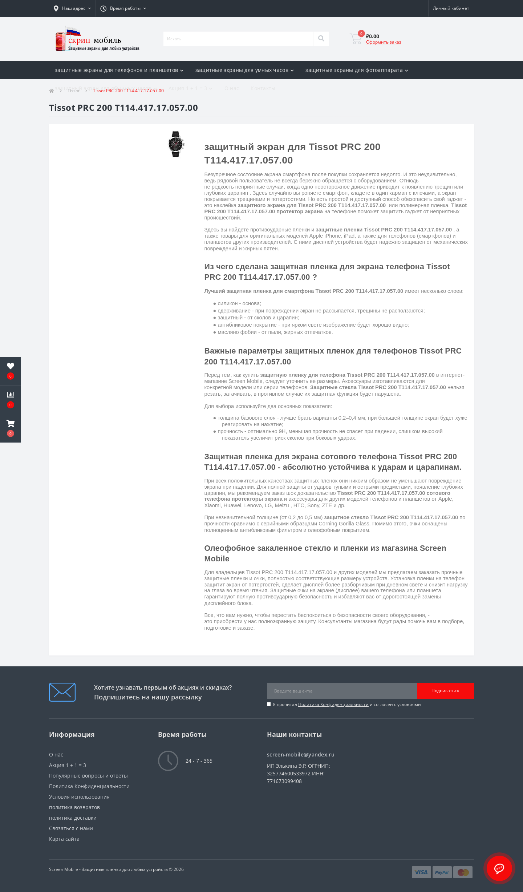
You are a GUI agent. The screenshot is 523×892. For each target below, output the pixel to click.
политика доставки (73, 817)
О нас (231, 88)
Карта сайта (64, 838)
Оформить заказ (383, 42)
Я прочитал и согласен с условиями (347, 704)
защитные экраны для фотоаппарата (356, 69)
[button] (72, 8)
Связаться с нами (71, 828)
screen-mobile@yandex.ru (301, 754)
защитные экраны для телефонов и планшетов (119, 69)
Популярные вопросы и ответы (88, 775)
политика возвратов (74, 807)
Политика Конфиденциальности (333, 704)
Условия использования (79, 796)
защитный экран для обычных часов (106, 88)
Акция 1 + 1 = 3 (191, 88)
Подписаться (445, 690)
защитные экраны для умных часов (244, 69)
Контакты (263, 88)
